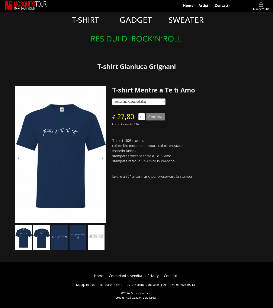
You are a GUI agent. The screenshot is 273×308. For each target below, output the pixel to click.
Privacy (153, 275)
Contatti (170, 275)
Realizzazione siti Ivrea (141, 297)
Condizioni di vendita (125, 275)
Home (99, 275)
